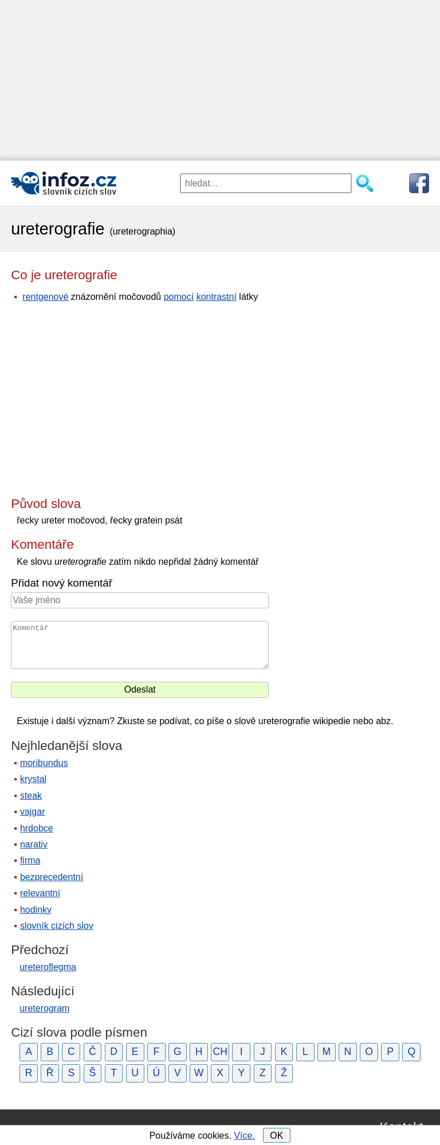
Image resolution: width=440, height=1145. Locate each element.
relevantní (40, 893)
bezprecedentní (51, 877)
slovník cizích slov (56, 926)
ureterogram (44, 1008)
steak (31, 795)
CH (220, 1051)
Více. (244, 1135)
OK (276, 1135)
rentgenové (45, 297)
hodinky (36, 910)
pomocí (179, 297)
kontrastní (217, 297)
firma (30, 860)
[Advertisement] (220, 80)
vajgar (32, 811)
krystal (33, 779)
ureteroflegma (47, 967)
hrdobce (36, 828)
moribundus (44, 763)
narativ (34, 844)
